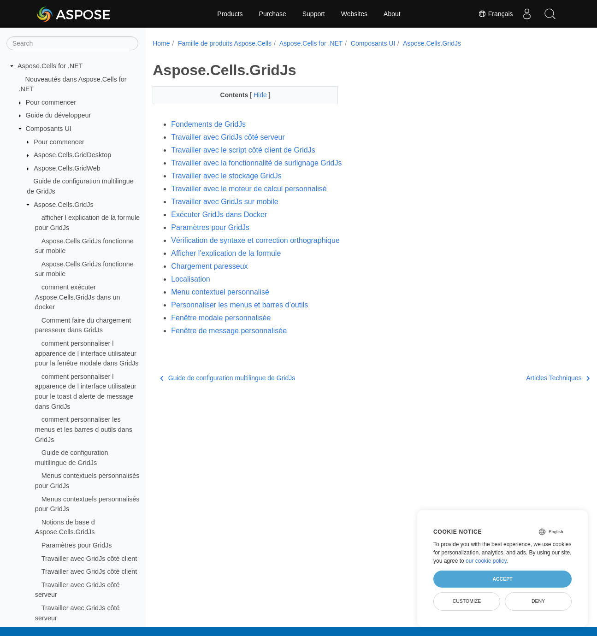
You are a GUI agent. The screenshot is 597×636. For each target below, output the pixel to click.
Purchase (272, 14)
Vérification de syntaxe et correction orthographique (255, 240)
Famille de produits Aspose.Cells (225, 43)
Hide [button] (254, 95)
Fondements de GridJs (208, 124)
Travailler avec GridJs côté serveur (228, 137)
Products (229, 14)
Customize (467, 601)
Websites (354, 14)
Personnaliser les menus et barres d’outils (239, 305)
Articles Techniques (527, 378)
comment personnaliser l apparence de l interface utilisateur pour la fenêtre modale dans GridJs (87, 353)
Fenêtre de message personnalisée (229, 331)
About (392, 14)
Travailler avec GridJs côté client (89, 558)
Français (495, 14)
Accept (502, 579)
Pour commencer (51, 102)
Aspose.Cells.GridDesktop (72, 155)
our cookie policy (486, 561)
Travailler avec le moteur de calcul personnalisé (248, 189)
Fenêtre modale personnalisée (221, 318)
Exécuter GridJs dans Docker (219, 214)
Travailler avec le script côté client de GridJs (243, 150)
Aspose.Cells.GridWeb (67, 168)
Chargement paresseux (209, 266)
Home (161, 43)
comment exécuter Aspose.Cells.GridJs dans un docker (77, 297)
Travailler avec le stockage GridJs (226, 176)
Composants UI (48, 128)
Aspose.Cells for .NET (50, 66)
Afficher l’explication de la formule (226, 253)
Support (313, 14)
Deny (538, 601)
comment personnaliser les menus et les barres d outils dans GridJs (83, 429)
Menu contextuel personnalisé (220, 292)
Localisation (190, 279)
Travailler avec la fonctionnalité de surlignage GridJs (256, 163)
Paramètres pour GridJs (76, 545)
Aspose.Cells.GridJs (64, 204)
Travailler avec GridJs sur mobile (224, 202)
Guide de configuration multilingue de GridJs (227, 378)
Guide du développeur (58, 115)
